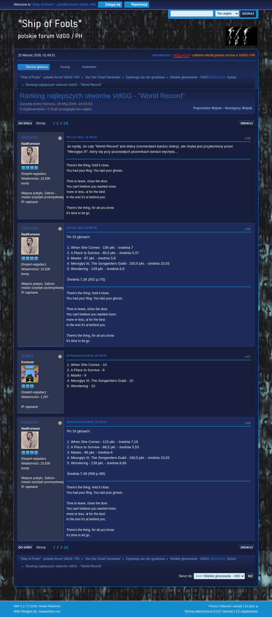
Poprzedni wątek (207, 108)
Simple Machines (50, 606)
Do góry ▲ (251, 606)
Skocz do (185, 576)
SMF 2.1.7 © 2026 (25, 606)
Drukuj (247, 123)
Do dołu (25, 123)
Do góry (25, 547)
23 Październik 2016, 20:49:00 (86, 355)
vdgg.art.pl (181, 55)
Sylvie (231, 77)
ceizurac (29, 137)
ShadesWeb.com (49, 611)
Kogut (27, 355)
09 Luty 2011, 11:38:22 (81, 137)
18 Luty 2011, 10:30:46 (81, 227)
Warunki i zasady (231, 606)
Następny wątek (238, 108)
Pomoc (213, 606)
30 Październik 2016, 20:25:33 (86, 422)
